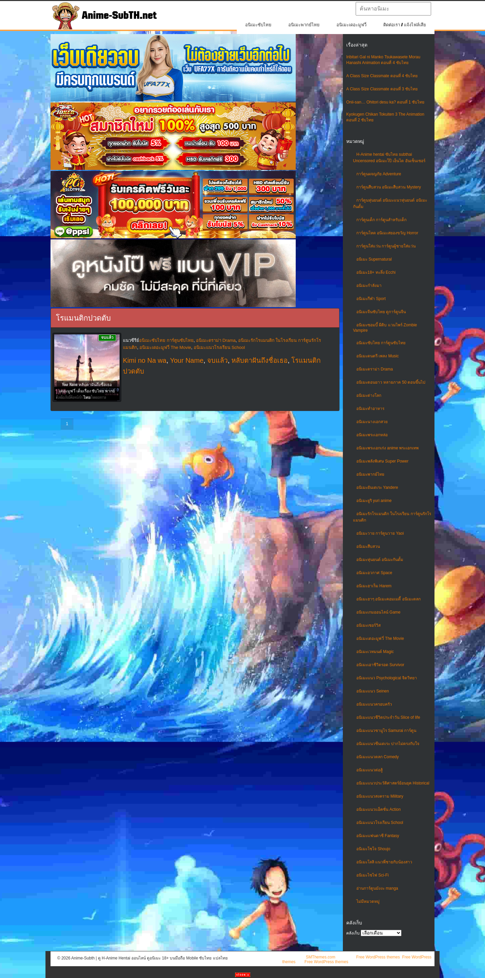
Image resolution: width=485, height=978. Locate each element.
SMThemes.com (320, 957)
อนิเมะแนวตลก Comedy (377, 756)
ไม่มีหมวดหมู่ (368, 901)
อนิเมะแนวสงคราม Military (379, 796)
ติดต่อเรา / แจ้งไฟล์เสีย (404, 24)
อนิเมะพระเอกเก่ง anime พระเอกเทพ (387, 448)
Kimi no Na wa (144, 360)
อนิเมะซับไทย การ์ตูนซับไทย (381, 342)
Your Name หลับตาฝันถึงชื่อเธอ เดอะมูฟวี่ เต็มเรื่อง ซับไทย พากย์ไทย (87, 390)
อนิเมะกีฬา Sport (371, 298)
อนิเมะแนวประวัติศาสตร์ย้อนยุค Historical (392, 783)
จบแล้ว (217, 360)
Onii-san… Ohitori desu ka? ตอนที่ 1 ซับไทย (385, 102)
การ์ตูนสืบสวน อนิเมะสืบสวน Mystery (388, 187)
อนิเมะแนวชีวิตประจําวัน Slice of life (388, 717)
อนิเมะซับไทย (258, 24)
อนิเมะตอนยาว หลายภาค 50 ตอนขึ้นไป (390, 382)
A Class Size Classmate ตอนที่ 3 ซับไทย (382, 89)
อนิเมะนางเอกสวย (372, 421)
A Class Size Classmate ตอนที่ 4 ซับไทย (382, 75)
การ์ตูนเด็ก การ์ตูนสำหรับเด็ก (381, 219)
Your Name (186, 360)
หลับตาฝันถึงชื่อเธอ (259, 360)
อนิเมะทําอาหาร (370, 408)
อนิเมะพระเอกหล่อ (372, 435)
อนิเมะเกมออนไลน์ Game (378, 612)
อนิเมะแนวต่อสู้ (369, 770)
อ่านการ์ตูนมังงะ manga (377, 888)
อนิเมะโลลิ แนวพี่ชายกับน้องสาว (384, 862)
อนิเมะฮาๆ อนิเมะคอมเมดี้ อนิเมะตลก (388, 599)
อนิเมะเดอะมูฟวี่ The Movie (380, 638)
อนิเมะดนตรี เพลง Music (377, 356)
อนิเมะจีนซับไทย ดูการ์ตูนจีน (381, 311)
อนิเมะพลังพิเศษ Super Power (382, 461)
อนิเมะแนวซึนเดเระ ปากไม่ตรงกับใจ (387, 743)
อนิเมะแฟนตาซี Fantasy (377, 835)
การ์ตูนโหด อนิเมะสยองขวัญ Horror (387, 233)
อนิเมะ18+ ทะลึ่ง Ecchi (375, 272)
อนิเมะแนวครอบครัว (374, 704)
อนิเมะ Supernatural (374, 259)
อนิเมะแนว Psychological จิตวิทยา (386, 678)
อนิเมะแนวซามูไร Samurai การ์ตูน (386, 730)
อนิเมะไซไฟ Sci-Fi (372, 875)
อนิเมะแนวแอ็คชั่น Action (378, 809)
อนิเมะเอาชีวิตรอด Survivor (380, 664)
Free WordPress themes (378, 957)
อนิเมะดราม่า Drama (374, 369)
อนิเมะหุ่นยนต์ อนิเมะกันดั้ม (379, 559)
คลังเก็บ (353, 933)
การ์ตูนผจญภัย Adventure (378, 174)
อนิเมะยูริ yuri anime (374, 500)
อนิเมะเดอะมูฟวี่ (351, 24)
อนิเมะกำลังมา (369, 285)
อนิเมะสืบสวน (368, 546)
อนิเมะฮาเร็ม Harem (373, 586)
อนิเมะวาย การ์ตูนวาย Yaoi (380, 533)
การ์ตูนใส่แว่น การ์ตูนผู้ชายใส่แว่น (386, 246)
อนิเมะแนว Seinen (372, 691)
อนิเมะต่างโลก (368, 395)
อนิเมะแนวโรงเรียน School (379, 822)
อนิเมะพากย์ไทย (304, 24)
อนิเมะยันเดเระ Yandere (377, 487)
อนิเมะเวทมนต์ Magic (375, 651)
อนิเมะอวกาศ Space (374, 572)
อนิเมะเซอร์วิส (368, 625)
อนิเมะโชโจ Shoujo (373, 849)
